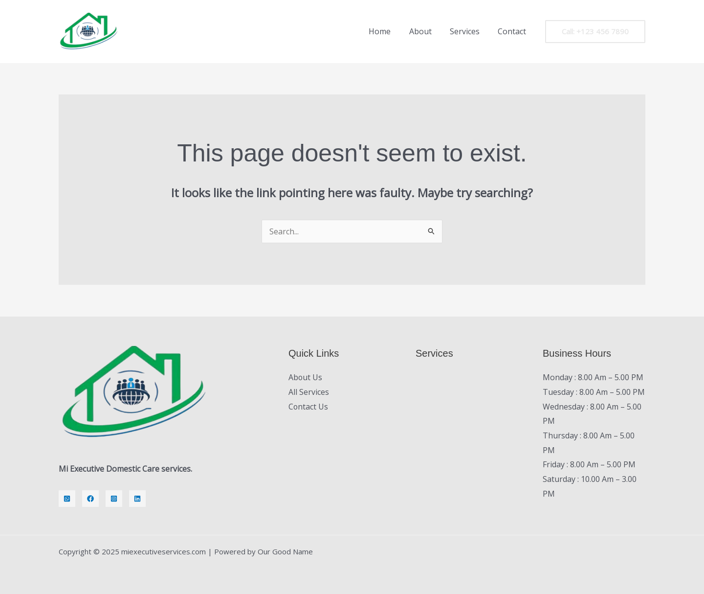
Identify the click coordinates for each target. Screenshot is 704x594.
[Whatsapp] (67, 498)
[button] (595, 31)
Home (389, 31)
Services (469, 31)
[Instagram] (114, 498)
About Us (305, 377)
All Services (308, 392)
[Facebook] (90, 498)
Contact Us (308, 406)
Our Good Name (285, 551)
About (427, 31)
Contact (513, 31)
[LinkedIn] (137, 498)
